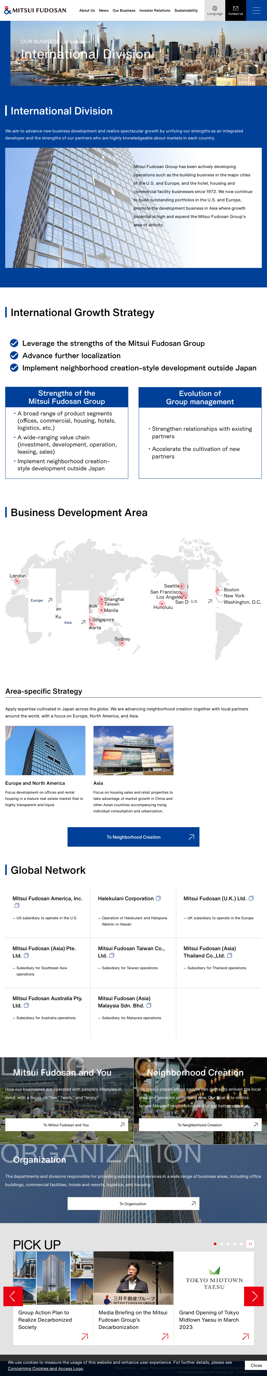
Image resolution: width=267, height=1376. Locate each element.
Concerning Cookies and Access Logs (53, 1368)
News (103, 10)
